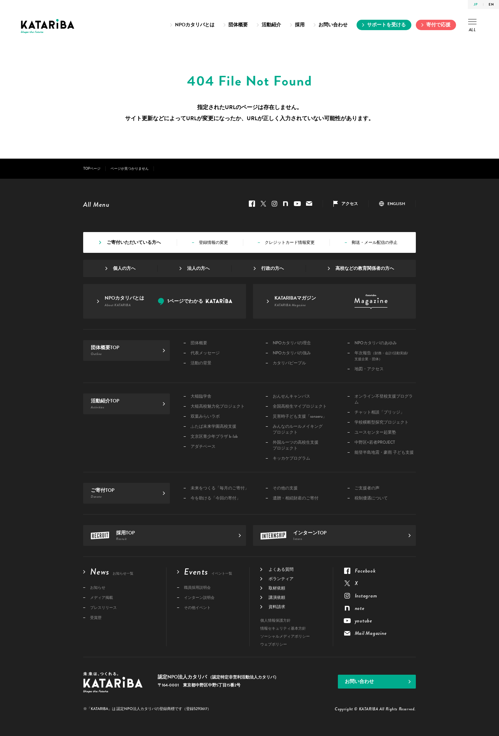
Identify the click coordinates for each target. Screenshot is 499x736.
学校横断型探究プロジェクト (381, 422)
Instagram (274, 203)
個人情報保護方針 (275, 620)
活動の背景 (201, 363)
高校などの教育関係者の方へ (364, 268)
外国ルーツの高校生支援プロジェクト (295, 445)
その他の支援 (285, 488)
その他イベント (197, 608)
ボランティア (281, 579)
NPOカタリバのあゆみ (375, 343)
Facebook (252, 203)
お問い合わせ (333, 24)
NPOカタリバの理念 (292, 343)
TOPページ (91, 168)
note (285, 203)
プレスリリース (103, 608)
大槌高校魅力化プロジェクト (218, 406)
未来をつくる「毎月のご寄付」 (220, 488)
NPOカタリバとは (195, 24)
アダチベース (203, 447)
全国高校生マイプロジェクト (300, 406)
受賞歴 (96, 618)
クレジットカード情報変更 (290, 242)
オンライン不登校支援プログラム (383, 399)
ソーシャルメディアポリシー (285, 636)
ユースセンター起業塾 (375, 432)
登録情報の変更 (213, 242)
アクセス (349, 204)
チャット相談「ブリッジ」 (379, 412)
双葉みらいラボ (205, 416)
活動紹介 (271, 24)
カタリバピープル (289, 363)
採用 (300, 24)
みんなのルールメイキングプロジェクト (298, 429)
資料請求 (277, 607)
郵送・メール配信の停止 (374, 242)
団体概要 (238, 24)
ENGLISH (396, 204)
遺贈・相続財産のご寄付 (295, 498)
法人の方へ (198, 268)
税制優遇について (371, 498)
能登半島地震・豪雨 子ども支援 (384, 452)
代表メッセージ (205, 353)
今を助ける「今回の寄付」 (215, 498)
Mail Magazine (309, 203)
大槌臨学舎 (201, 396)
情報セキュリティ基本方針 (283, 628)
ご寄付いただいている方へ (134, 242)
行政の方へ (272, 268)
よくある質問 (281, 569)
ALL (472, 26)
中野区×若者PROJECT (374, 442)
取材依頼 (277, 588)
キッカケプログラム (291, 458)
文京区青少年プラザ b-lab (214, 437)
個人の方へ (124, 268)
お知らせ (97, 587)
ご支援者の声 (366, 488)
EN (491, 4)
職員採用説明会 (197, 587)
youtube (297, 203)
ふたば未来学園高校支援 (213, 426)
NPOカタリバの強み (292, 353)
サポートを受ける (386, 24)
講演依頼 (277, 597)
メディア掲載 (101, 598)
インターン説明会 (199, 598)
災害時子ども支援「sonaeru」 (300, 416)
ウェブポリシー (273, 644)
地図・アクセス (369, 369)
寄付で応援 (438, 24)
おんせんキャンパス (291, 396)
